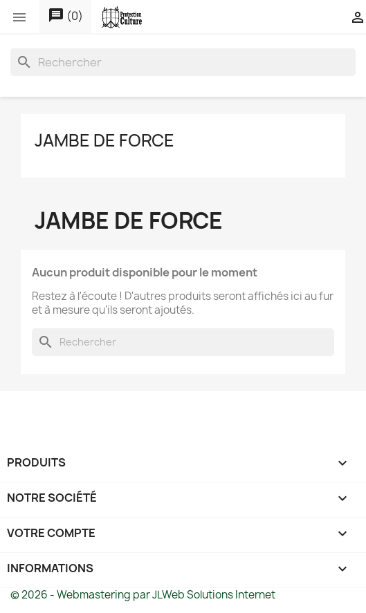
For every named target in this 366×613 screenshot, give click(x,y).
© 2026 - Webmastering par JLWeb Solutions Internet (142, 594)
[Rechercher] (183, 62)
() (65, 16)
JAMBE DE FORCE (104, 140)
